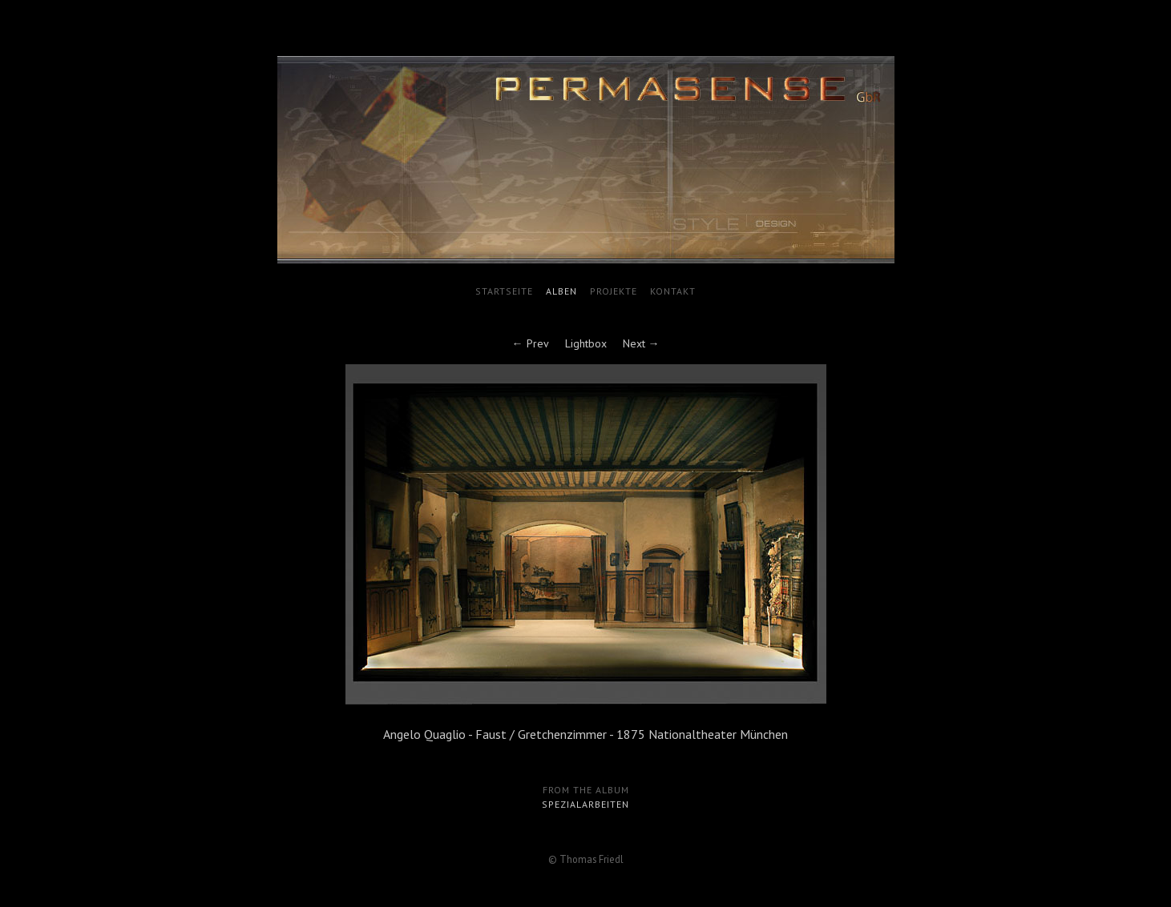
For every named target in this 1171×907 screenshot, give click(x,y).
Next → (641, 343)
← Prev (530, 343)
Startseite (504, 291)
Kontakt (673, 291)
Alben (561, 291)
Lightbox (586, 343)
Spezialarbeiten (585, 804)
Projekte (613, 291)
